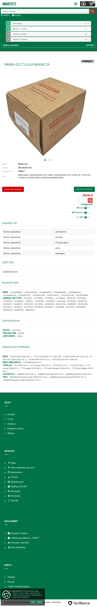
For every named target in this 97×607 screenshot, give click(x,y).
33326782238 (67, 295)
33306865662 (59, 292)
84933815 (81, 307)
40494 (21, 333)
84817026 (70, 307)
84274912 (39, 304)
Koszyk (11, 581)
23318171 (29, 301)
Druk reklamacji (16, 547)
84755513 (7, 307)
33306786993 (30, 292)
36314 (19, 336)
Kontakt (11, 414)
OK (92, 11)
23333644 (50, 301)
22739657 (49, 298)
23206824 (18, 301)
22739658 (60, 298)
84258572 (18, 304)
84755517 (49, 307)
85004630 (8, 310)
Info (40, 602)
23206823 (7, 301)
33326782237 (53, 295)
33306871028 (39, 295)
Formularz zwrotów (18, 542)
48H (83, 217)
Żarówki (13, 500)
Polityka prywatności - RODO (23, 538)
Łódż (83, 207)
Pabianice (81, 212)
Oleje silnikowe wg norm (21, 467)
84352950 (49, 304)
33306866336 (9, 295)
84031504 (71, 301)
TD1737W (16, 330)
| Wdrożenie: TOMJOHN (50, 602)
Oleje (12, 463)
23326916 (39, 301)
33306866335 (74, 292)
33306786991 (16, 292)
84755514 (18, 307)
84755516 (39, 307)
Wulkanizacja (15, 481)
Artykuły (11, 424)
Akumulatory (15, 472)
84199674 (82, 301)
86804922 (30, 310)
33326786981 (82, 295)
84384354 (83, 304)
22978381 (81, 298)
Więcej (11, 433)
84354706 (60, 304)
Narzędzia (14, 491)
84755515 (28, 307)
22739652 (38, 298)
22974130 (71, 298)
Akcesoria (14, 496)
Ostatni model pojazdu (18, 586)
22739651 (28, 298)
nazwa (18, 15)
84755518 (59, 307)
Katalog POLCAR (17, 486)
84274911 (29, 304)
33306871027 (24, 295)
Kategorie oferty (16, 428)
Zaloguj (11, 577)
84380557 (71, 304)
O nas (10, 419)
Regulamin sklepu (18, 533)
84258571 (7, 304)
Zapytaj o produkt (84, 189)
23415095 (61, 301)
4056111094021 (10, 272)
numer (6, 15)
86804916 (19, 310)
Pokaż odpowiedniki (13, 189)
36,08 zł (87, 195)
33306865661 (45, 292)
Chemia (13, 477)
